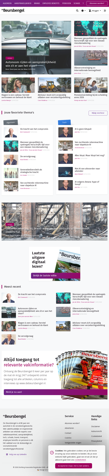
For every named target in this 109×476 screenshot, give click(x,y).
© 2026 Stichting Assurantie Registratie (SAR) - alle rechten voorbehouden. (40, 467)
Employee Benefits (51, 3)
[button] (94, 10)
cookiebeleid (80, 460)
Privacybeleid (96, 441)
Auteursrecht (96, 431)
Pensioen (66, 3)
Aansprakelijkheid (22, 3)
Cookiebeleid (96, 436)
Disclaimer (95, 426)
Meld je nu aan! (14, 392)
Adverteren (69, 428)
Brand (37, 3)
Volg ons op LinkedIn (16, 454)
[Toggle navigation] (104, 10)
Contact (68, 433)
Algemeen (7, 3)
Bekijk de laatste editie (45, 275)
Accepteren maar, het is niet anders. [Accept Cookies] (73, 466)
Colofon (68, 437)
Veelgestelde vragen (73, 442)
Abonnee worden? (97, 3)
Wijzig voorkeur (98, 113)
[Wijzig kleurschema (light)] (83, 10)
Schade (77, 3)
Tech (64, 122)
